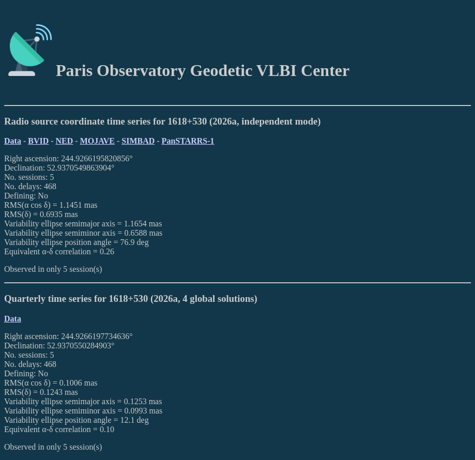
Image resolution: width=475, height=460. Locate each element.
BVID (38, 140)
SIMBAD (138, 140)
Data (12, 140)
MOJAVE (97, 140)
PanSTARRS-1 (188, 140)
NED (64, 140)
